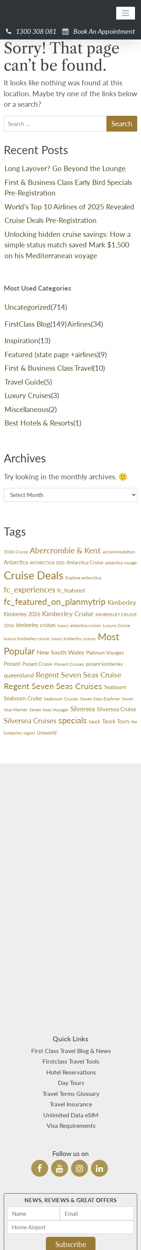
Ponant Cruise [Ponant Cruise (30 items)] (37, 664)
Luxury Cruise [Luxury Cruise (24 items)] (116, 625)
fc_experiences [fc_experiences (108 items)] (29, 589)
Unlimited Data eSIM (71, 1047)
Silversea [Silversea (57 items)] (82, 709)
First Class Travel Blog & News (71, 982)
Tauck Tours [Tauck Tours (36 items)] (115, 721)
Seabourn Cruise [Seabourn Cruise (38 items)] (23, 698)
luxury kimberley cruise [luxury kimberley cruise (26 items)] (26, 638)
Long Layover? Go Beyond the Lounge (65, 168)
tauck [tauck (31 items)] (94, 721)
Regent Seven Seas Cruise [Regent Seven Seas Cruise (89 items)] (78, 674)
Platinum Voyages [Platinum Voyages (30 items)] (105, 653)
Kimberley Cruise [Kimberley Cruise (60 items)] (68, 614)
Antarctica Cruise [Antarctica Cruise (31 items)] (85, 562)
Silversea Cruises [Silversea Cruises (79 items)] (30, 720)
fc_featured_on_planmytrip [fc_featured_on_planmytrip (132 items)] (55, 602)
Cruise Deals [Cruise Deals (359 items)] (34, 575)
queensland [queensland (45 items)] (19, 675)
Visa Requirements (71, 1058)
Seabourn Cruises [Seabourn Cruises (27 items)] (61, 699)
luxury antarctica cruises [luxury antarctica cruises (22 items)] (79, 625)
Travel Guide (24, 381)
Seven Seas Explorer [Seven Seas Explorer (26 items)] (100, 699)
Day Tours (71, 1015)
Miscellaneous (27, 409)
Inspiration (21, 340)
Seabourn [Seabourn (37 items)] (115, 687)
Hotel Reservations (71, 1004)
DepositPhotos (92, 1234)
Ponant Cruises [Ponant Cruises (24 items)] (69, 664)
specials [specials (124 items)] (72, 720)
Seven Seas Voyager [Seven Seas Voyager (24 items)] (48, 709)
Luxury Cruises (28, 395)
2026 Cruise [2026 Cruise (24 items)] (16, 551)
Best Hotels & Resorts (39, 422)
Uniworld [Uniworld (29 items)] (46, 733)
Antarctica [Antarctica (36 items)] (16, 562)
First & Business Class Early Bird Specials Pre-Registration (68, 187)
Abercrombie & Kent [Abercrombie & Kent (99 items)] (65, 550)
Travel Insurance (71, 1036)
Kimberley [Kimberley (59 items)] (122, 602)
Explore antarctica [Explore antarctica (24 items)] (83, 577)
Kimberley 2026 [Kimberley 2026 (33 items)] (22, 614)
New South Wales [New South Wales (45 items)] (60, 652)
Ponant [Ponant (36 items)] (12, 664)
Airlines (79, 324)
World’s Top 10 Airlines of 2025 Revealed (69, 206)
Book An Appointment (98, 31)
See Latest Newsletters (70, 1192)
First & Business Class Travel (49, 368)
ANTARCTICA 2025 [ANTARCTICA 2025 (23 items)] (47, 562)
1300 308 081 (31, 31)
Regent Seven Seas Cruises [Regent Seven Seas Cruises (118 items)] (53, 686)
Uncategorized (28, 307)
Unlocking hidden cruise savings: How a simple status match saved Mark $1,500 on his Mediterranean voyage (67, 245)
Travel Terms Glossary (70, 1025)
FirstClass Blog (27, 324)
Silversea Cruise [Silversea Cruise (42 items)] (116, 709)
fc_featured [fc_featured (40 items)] (71, 590)
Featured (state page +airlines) (52, 354)
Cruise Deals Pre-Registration (51, 220)
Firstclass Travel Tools (70, 993)
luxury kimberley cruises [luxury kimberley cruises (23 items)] (73, 638)
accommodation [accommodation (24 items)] (119, 551)
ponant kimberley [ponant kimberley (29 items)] (104, 664)
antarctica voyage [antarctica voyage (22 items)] (121, 562)
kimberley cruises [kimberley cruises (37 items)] (36, 625)
